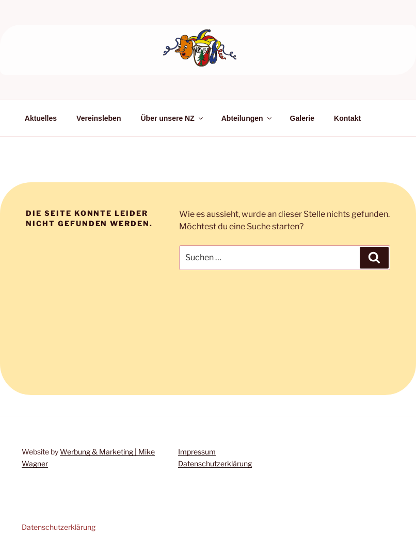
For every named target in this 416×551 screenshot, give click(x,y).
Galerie (302, 118)
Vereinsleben (98, 118)
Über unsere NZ (172, 118)
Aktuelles (41, 118)
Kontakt (347, 118)
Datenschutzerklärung (215, 463)
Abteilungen (247, 118)
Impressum (197, 451)
